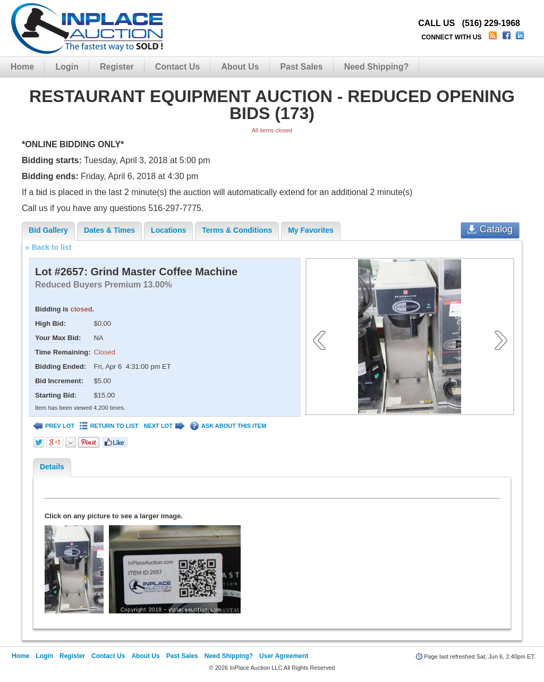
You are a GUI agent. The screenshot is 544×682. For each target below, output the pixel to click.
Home (22, 66)
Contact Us (177, 66)
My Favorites (311, 230)
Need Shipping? (376, 66)
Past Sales (301, 66)
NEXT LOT (163, 426)
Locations (168, 230)
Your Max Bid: (58, 338)
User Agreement (283, 656)
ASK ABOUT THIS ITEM (228, 426)
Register (117, 66)
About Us (240, 66)
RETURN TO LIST (109, 426)
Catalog (490, 229)
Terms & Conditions (237, 230)
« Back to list (48, 247)
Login (67, 66)
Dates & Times (109, 230)
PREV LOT (53, 426)
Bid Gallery (48, 230)
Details (52, 466)
